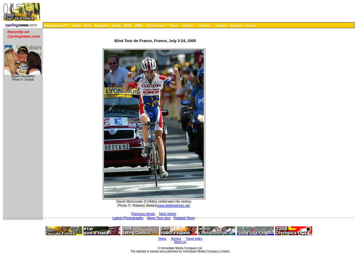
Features (101, 25)
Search (236, 25)
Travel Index (194, 238)
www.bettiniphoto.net (173, 206)
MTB (128, 25)
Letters (221, 25)
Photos (188, 25)
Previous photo (143, 214)
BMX (138, 25)
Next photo (167, 214)
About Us (180, 242)
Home (162, 238)
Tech (87, 25)
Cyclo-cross (156, 25)
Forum (251, 25)
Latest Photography (128, 218)
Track (173, 25)
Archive (176, 238)
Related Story (184, 218)
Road (116, 25)
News (76, 25)
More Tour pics (158, 218)
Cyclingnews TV (55, 25)
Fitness (205, 25)
